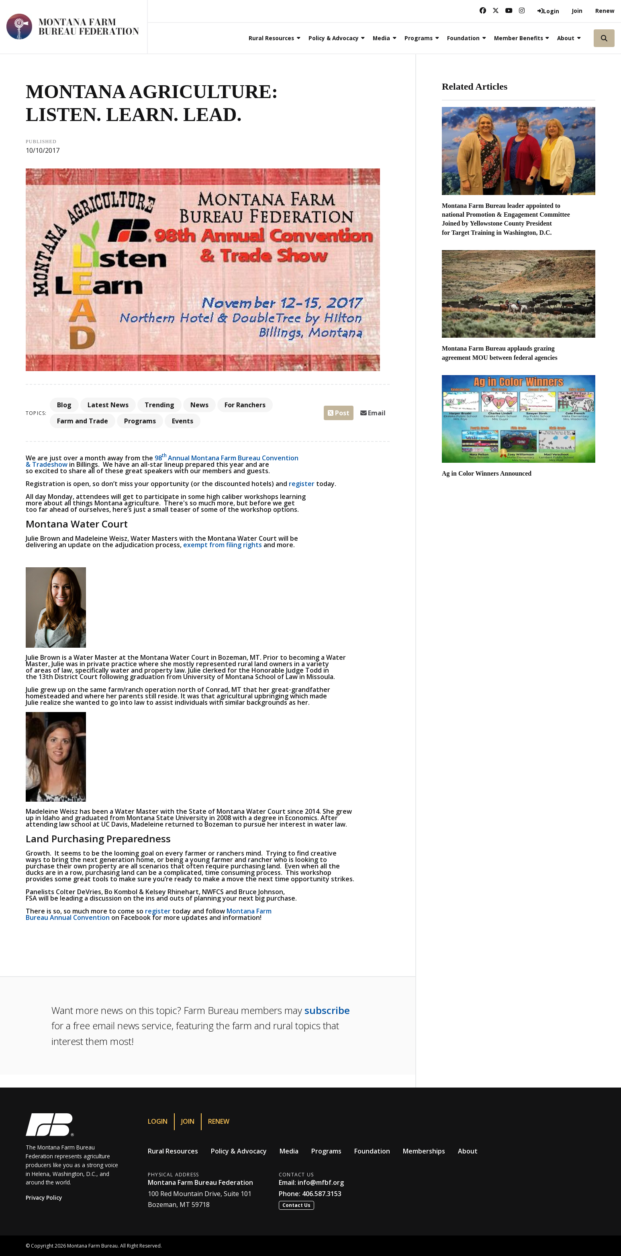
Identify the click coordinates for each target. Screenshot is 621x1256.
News (199, 404)
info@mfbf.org (321, 1182)
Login (158, 1121)
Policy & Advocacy (239, 1151)
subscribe (327, 1010)
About (468, 1151)
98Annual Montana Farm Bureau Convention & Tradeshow (162, 461)
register (302, 483)
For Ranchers (245, 404)
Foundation (372, 1151)
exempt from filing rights (222, 544)
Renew (605, 10)
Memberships (424, 1151)
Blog (64, 404)
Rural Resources (173, 1151)
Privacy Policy (44, 1197)
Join (577, 10)
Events (182, 421)
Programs (140, 421)
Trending (159, 404)
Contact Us (296, 1205)
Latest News (108, 404)
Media (289, 1151)
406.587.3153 (321, 1193)
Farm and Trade (82, 421)
